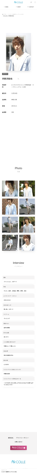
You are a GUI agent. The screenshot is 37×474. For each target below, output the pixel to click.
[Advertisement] (18, 25)
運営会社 (10, 438)
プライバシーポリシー (22, 438)
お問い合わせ (18, 442)
